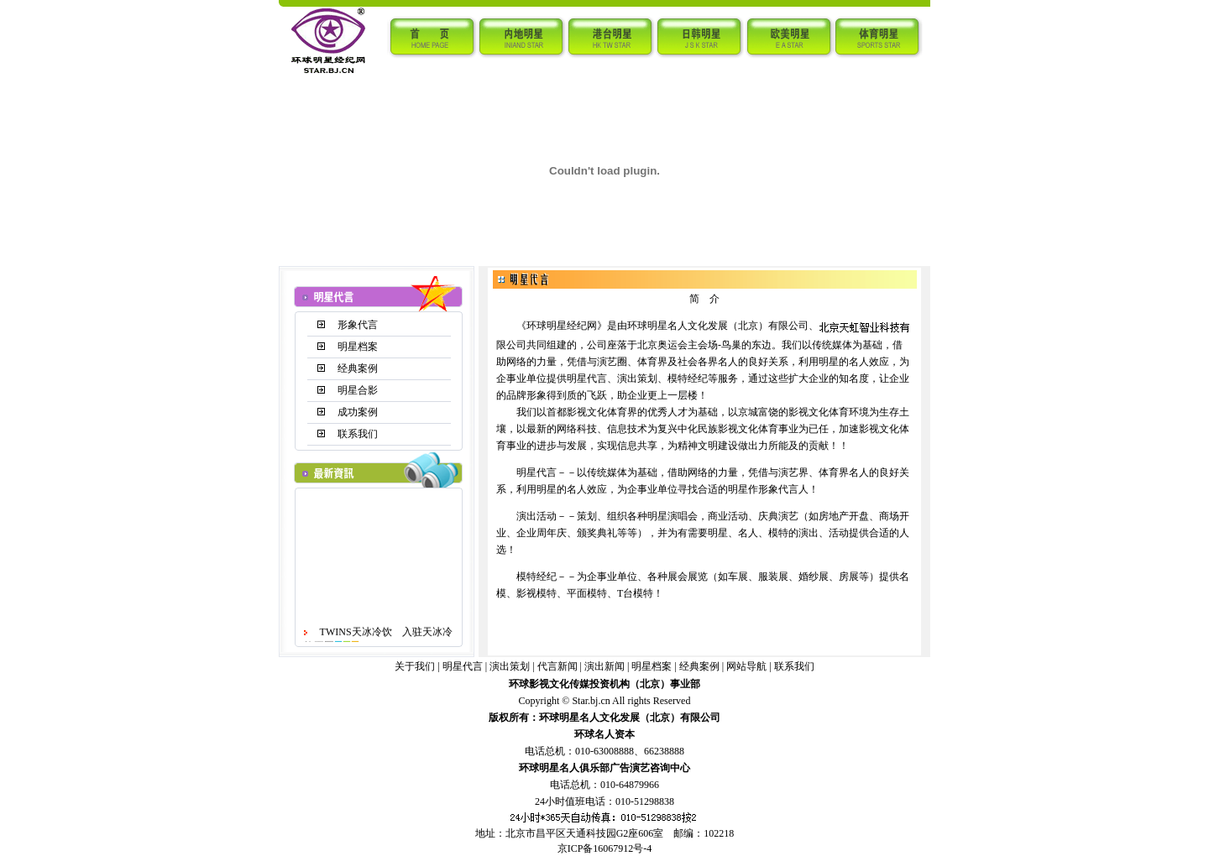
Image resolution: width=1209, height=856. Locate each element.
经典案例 (358, 368)
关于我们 (415, 666)
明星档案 (358, 346)
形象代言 (358, 325)
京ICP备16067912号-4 (604, 848)
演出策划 (509, 666)
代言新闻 (557, 666)
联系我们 (358, 434)
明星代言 (462, 666)
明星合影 (358, 390)
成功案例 (358, 412)
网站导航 (746, 666)
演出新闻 (604, 666)
